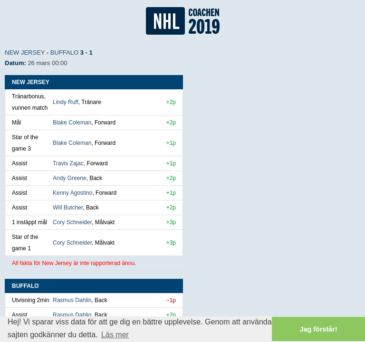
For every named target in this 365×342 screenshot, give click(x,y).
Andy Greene (69, 178)
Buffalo (64, 52)
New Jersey (25, 52)
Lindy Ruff (65, 102)
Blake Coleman (72, 122)
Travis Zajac (68, 163)
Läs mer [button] (115, 335)
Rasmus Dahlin (72, 300)
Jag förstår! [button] (318, 329)
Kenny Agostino (72, 193)
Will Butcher (68, 207)
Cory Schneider (72, 222)
